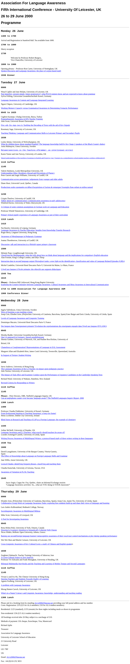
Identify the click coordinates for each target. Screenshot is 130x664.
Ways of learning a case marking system (16, 312)
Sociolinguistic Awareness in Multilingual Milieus (20, 511)
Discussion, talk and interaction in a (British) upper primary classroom (28, 244)
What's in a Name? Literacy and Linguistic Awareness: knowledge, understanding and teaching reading (41, 593)
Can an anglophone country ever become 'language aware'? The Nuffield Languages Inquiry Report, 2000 (42, 398)
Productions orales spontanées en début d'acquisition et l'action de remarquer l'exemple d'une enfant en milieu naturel (47, 187)
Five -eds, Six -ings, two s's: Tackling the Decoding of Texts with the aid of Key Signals (35, 125)
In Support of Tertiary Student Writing (16, 355)
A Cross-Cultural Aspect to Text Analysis (17, 557)
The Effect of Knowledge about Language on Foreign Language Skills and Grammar (34, 456)
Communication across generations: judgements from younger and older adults (32, 179)
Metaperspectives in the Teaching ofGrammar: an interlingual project (37, 150)
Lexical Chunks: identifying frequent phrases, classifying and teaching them (31, 464)
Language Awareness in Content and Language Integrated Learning (27, 100)
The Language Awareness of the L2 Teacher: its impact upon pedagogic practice (32, 369)
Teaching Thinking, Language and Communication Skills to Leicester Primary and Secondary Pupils (40, 133)
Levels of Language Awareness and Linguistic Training (22, 318)
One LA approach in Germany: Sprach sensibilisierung (22, 337)
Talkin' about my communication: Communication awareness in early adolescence (33, 201)
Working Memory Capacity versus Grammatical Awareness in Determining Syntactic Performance (39, 108)
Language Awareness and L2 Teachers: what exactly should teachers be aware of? (33, 432)
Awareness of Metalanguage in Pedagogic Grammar (21, 236)
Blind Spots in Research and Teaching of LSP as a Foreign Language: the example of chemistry (38, 420)
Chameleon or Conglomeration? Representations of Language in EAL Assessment (33, 347)
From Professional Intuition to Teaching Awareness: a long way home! (28, 413)
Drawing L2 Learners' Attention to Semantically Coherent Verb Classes (29, 530)
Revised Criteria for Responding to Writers (18, 383)
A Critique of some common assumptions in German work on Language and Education (35, 207)
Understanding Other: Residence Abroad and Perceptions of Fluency (28, 173)
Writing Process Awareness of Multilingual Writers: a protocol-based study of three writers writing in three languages (47, 438)
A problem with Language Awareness (15, 585)
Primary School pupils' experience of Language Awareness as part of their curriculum (34, 215)
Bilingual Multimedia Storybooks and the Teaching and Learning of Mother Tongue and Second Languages (43, 564)
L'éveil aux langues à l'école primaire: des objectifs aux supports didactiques (31, 269)
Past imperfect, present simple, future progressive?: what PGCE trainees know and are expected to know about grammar (48, 94)
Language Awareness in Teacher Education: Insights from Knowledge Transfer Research (35, 230)
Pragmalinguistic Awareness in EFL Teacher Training (22, 119)
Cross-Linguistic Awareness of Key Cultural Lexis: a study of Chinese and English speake (36, 544)
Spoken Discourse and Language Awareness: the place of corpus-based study (31, 71)
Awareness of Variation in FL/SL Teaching (17, 472)
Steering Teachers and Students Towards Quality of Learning (25, 579)
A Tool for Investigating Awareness (15, 519)
